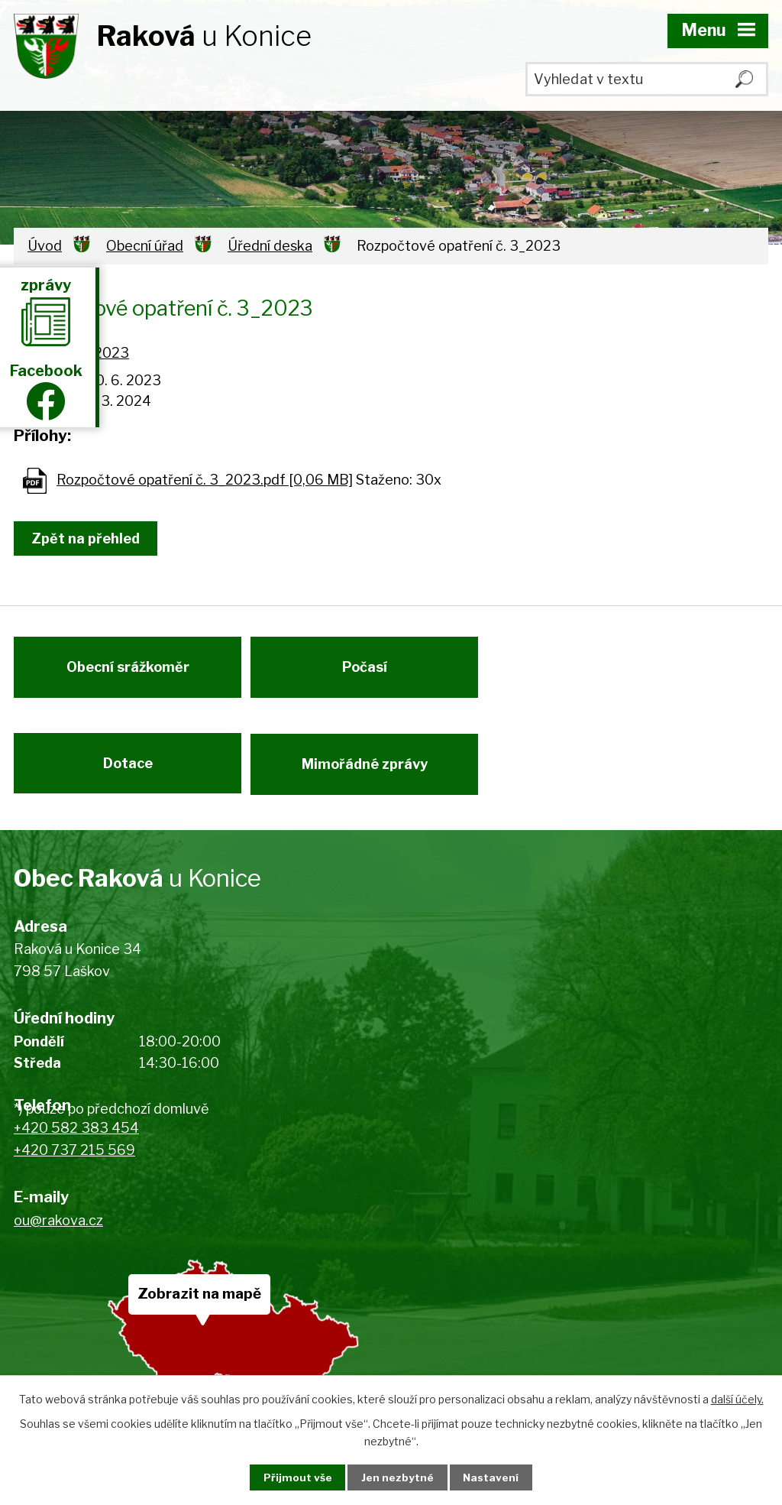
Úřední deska (270, 246)
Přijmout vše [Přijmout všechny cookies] (292, 1477)
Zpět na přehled (88, 538)
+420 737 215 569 (74, 1164)
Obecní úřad (144, 246)
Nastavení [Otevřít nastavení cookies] (496, 1477)
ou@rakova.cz (58, 1233)
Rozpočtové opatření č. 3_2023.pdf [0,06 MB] (205, 480)
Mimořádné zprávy (369, 774)
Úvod (44, 246)
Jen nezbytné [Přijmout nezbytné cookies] (397, 1477)
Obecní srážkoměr (127, 672)
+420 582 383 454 (76, 1142)
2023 (111, 353)
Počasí (369, 672)
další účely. (737, 1398)
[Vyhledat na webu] (646, 79)
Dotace (128, 774)
